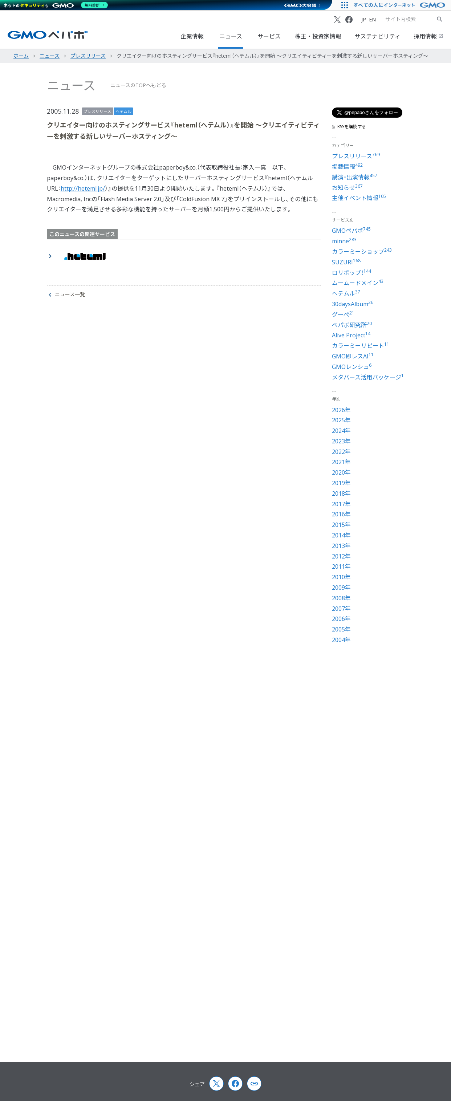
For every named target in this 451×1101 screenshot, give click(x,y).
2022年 (341, 452)
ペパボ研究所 (352, 325)
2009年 (341, 588)
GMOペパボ (351, 231)
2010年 (341, 577)
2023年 (341, 441)
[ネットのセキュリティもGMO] (56, 5)
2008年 (341, 598)
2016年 (341, 514)
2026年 (341, 410)
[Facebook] (349, 19)
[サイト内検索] (439, 19)
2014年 (341, 535)
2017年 (341, 504)
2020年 (341, 472)
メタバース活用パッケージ (368, 377)
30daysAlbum (352, 304)
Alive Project (351, 335)
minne (344, 241)
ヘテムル (123, 111)
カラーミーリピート (360, 346)
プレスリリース (97, 111)
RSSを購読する (349, 127)
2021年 (341, 462)
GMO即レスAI (353, 356)
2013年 (341, 546)
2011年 (341, 566)
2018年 (341, 493)
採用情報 (428, 36)
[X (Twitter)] (337, 19)
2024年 (341, 431)
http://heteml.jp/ (83, 188)
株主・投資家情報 (318, 36)
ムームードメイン (357, 283)
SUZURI (346, 262)
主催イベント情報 (359, 198)
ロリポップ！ (351, 273)
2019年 (341, 483)
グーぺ (343, 314)
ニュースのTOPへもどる (138, 85)
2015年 (341, 525)
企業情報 (192, 36)
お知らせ (347, 188)
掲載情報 (347, 167)
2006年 (341, 619)
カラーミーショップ (362, 252)
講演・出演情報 (354, 177)
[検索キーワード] (409, 19)
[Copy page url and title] (254, 1083)
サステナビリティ (377, 36)
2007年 (341, 609)
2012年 (341, 556)
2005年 (341, 629)
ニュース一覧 (67, 294)
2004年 (341, 640)
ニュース (230, 36)
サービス (269, 36)
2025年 (341, 420)
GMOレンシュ (351, 367)
